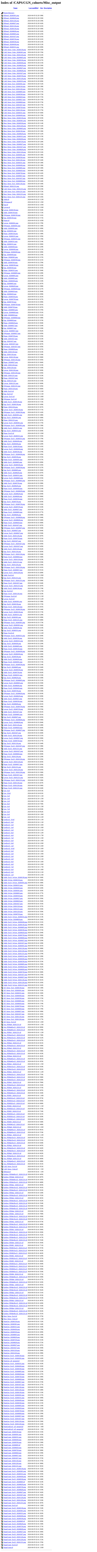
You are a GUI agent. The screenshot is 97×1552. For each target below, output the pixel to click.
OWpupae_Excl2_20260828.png (14, 720)
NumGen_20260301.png (12, 1324)
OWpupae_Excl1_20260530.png (14, 467)
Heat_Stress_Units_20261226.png (15, 126)
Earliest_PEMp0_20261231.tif (13, 1279)
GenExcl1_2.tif (9, 830)
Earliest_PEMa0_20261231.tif (13, 1177)
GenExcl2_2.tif (9, 859)
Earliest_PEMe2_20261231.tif (13, 1222)
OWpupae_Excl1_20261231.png (14, 580)
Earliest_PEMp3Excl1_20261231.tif (15, 1303)
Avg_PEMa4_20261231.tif (12, 1056)
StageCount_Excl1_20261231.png (15, 1503)
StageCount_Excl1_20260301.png (15, 1471)
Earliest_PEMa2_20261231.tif (13, 1193)
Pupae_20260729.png (11, 336)
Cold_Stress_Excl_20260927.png (14, 99)
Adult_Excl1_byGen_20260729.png (15, 935)
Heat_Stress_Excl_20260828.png (14, 181)
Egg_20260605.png (10, 283)
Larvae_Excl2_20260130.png (13, 612)
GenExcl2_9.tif (9, 851)
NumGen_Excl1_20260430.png (14, 1366)
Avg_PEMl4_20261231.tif (12, 1122)
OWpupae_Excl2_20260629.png (14, 693)
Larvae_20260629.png (11, 286)
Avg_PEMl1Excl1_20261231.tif (14, 1098)
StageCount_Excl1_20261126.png (15, 1497)
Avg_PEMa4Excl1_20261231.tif (14, 1059)
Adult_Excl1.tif (9, 391)
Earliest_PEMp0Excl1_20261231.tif (15, 1277)
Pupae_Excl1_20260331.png (13, 475)
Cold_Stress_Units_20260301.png (15, 52)
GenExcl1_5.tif (9, 825)
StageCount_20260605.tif (12, 1445)
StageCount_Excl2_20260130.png (15, 1508)
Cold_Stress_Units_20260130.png (15, 50)
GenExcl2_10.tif (9, 848)
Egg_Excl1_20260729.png (12, 502)
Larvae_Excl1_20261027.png (13, 546)
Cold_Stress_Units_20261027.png (15, 73)
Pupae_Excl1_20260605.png (13, 512)
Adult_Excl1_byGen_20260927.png (15, 940)
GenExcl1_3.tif (9, 827)
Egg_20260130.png (10, 218)
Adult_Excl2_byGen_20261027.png (15, 975)
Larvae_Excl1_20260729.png (13, 507)
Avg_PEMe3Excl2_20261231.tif (14, 1085)
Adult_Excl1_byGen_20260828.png (15, 938)
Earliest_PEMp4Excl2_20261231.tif (15, 1313)
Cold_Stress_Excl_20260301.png (14, 84)
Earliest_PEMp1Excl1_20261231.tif (15, 1287)
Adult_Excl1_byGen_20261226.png (15, 951)
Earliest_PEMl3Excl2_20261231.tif (15, 1266)
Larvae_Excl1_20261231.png (13, 586)
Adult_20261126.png (10, 352)
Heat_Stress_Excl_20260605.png (14, 168)
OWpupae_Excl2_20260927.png (14, 730)
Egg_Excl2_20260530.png (12, 657)
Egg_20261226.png (10, 367)
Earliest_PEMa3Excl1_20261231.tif (15, 1200)
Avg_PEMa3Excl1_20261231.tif (14, 1051)
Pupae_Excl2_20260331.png (13, 675)
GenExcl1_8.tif (9, 833)
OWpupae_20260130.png (12, 215)
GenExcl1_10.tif (9, 819)
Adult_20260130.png (10, 212)
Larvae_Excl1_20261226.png (13, 572)
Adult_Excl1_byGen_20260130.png (15, 877)
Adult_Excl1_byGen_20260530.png (15, 930)
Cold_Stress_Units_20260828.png (15, 71)
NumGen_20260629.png (12, 1337)
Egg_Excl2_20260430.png (12, 643)
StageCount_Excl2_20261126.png (15, 1537)
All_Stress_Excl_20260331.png (14, 993)
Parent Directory (9, 13)
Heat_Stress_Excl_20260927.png (14, 176)
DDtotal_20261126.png (11, 26)
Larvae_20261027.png (11, 344)
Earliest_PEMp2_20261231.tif (13, 1292)
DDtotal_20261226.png (11, 21)
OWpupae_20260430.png (12, 252)
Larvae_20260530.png (11, 265)
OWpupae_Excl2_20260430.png (14, 651)
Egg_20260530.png (10, 268)
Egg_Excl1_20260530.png (12, 457)
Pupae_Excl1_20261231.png (13, 620)
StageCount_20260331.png (12, 1437)
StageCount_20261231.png (12, 1466)
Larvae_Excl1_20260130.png (13, 410)
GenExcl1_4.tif (9, 835)
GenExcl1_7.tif (9, 838)
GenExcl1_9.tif (9, 822)
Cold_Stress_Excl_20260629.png (14, 97)
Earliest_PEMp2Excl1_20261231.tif (15, 1295)
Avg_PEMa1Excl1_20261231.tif (14, 1035)
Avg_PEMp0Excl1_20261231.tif (14, 1130)
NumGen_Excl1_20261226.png (14, 1390)
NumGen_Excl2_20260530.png (14, 1403)
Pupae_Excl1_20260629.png (13, 523)
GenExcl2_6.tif (9, 869)
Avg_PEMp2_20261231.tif (12, 1145)
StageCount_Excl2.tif (11, 1545)
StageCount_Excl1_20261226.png (15, 1500)
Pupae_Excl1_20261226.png (13, 607)
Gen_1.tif (7, 817)
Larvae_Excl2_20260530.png (13, 670)
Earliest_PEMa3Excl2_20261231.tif (15, 1203)
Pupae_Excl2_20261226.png (13, 785)
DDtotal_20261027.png (11, 36)
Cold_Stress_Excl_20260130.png (14, 86)
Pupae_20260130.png (11, 233)
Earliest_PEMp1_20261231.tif (13, 1285)
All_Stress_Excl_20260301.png (14, 990)
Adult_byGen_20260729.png (13, 914)
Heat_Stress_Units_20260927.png (15, 144)
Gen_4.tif (7, 806)
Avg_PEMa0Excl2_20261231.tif (14, 1030)
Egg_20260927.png (10, 328)
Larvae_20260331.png (11, 236)
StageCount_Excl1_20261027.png (15, 1495)
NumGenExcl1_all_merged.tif (13, 1426)
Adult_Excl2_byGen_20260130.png (15, 925)
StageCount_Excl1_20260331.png (15, 1474)
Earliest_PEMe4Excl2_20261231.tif (15, 1240)
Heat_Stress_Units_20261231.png (15, 194)
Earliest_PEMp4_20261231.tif (13, 1308)
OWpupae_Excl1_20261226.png (14, 567)
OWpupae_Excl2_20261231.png (14, 780)
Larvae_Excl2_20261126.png (13, 762)
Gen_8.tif (7, 804)
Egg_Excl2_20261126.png (12, 743)
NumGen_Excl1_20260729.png (14, 1377)
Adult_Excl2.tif (9, 575)
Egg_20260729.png (10, 302)
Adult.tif (6, 199)
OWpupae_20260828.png (12, 318)
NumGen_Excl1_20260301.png (14, 1358)
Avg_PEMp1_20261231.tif (12, 1135)
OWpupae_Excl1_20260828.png (14, 517)
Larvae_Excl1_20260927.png (13, 533)
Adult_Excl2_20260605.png (13, 646)
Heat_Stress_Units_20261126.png (15, 152)
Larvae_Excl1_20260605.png (13, 478)
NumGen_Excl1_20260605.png (14, 1371)
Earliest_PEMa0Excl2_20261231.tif (15, 1179)
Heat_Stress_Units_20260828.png (15, 149)
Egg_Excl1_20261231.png (12, 578)
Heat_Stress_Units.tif (10, 1319)
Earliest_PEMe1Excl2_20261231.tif (15, 1219)
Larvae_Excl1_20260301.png (13, 423)
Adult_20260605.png (10, 278)
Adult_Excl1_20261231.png (13, 562)
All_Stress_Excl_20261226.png (14, 1019)
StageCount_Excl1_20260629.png (15, 1484)
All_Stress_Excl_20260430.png (14, 996)
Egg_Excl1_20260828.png (12, 515)
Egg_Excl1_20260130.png (12, 404)
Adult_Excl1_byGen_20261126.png (15, 948)
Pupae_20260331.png (11, 270)
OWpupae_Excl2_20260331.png (14, 636)
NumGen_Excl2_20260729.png (14, 1411)
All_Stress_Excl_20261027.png (14, 1014)
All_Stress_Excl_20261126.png (14, 1017)
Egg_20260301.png (10, 231)
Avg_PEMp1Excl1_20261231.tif (14, 1137)
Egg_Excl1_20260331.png (12, 431)
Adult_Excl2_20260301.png (13, 601)
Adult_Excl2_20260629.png (13, 659)
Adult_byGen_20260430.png (13, 888)
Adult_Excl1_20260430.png (13, 441)
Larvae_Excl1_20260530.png (13, 465)
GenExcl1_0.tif (9, 843)
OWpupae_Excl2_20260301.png (14, 622)
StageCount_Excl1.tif (11, 1505)
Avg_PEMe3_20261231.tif (12, 1082)
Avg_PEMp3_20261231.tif (12, 1153)
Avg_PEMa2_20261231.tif (12, 1043)
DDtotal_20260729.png (11, 39)
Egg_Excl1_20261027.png (12, 541)
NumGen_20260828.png (12, 1342)
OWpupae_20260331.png (12, 239)
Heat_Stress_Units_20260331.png (15, 136)
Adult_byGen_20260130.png (13, 880)
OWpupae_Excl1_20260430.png (14, 454)
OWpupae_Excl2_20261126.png (14, 759)
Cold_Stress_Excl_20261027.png (14, 105)
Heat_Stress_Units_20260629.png (15, 134)
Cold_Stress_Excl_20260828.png (14, 102)
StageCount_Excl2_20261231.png (15, 1542)
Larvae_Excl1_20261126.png (13, 559)
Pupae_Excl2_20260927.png (13, 764)
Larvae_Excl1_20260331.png (13, 436)
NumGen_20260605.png (12, 1335)
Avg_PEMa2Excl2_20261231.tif (14, 1045)
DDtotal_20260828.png (11, 31)
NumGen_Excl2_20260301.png (14, 1395)
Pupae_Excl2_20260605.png (13, 714)
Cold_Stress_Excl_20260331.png (14, 113)
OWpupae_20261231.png (12, 386)
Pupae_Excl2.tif (9, 633)
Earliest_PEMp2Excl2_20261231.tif (15, 1298)
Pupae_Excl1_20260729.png (13, 538)
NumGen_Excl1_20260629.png (14, 1374)
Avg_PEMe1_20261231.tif (12, 1064)
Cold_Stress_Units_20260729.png (15, 76)
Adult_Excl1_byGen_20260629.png (15, 932)
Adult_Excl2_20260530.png (13, 638)
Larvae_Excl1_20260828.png (13, 520)
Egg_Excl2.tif (8, 591)
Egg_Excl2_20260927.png (12, 717)
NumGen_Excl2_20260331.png (14, 1398)
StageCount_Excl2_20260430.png (15, 1516)
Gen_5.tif (7, 796)
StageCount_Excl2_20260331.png (15, 1513)
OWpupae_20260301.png (12, 226)
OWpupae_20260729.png (12, 304)
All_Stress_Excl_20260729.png (14, 1006)
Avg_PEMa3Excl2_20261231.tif (14, 1053)
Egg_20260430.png (10, 254)
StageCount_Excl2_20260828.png (15, 1529)
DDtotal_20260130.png (11, 29)
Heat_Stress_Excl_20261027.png (14, 178)
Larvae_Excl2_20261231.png (13, 777)
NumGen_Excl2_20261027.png (14, 1419)
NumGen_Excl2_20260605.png (14, 1405)
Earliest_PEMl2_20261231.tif (13, 1256)
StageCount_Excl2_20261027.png (15, 1534)
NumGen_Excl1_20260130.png (14, 1356)
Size (41, 8)
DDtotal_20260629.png (11, 18)
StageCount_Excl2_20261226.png (15, 1539)
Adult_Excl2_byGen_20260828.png (15, 969)
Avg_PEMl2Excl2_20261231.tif (14, 1109)
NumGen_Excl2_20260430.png (14, 1400)
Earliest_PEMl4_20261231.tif (13, 1274)
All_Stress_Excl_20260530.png (14, 998)
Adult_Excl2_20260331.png (13, 615)
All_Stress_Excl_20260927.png (14, 1011)
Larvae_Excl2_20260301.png (13, 625)
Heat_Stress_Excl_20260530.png (14, 157)
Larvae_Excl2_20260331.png (13, 641)
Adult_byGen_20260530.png (13, 896)
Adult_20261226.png (10, 365)
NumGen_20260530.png (12, 1332)
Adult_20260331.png (10, 241)
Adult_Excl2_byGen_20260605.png (15, 964)
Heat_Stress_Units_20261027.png (15, 147)
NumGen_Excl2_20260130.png (14, 1392)
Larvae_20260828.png (11, 312)
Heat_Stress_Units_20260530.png (15, 123)
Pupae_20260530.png (11, 297)
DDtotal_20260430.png (11, 44)
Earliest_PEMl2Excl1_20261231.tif (15, 1253)
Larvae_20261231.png (11, 383)
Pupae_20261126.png (11, 389)
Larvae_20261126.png (11, 357)
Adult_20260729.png (10, 307)
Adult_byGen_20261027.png (13, 904)
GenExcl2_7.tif (9, 867)
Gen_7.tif (7, 809)
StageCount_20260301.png (12, 1434)
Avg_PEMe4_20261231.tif (12, 1088)
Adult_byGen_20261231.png (13, 909)
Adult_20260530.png (10, 262)
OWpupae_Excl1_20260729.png (14, 504)
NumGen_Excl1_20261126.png (14, 1387)
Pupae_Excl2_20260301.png (13, 662)
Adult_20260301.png (10, 228)
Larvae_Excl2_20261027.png (13, 751)
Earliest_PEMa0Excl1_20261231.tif (15, 1174)
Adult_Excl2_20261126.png (13, 725)
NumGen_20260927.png (12, 1345)
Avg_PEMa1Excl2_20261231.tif (14, 1038)
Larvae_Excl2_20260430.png (13, 654)
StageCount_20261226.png (12, 1463)
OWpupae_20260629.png (12, 289)
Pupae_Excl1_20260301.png (13, 459)
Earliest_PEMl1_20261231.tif (13, 1245)
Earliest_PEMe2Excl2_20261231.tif (15, 1227)
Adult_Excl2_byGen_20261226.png (15, 982)
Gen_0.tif (7, 814)
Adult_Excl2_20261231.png (13, 749)
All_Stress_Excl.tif (10, 1022)
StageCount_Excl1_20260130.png (15, 1469)
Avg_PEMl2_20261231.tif (12, 1106)
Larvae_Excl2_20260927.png (13, 738)
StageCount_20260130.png (12, 1432)
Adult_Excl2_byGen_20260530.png (15, 961)
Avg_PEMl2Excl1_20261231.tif (14, 1103)
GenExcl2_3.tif (9, 856)
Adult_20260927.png (10, 325)
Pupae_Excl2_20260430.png (13, 688)
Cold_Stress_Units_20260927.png (15, 68)
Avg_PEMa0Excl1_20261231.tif (14, 1027)
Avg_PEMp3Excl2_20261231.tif (14, 1156)
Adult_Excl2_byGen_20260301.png (15, 946)
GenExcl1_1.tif (9, 846)
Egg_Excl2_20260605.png (12, 667)
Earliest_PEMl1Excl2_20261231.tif (15, 1250)
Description (48, 8)
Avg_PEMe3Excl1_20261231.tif (14, 1080)
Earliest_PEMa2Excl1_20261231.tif (15, 1190)
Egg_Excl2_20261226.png (12, 756)
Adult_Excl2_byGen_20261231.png (15, 985)
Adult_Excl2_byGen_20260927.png (15, 977)
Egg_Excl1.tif (8, 394)
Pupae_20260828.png (11, 349)
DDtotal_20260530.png (11, 42)
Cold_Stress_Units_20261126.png (15, 78)
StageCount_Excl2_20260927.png (15, 1532)
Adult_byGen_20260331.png (13, 885)
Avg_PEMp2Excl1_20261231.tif (14, 1143)
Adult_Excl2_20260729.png (13, 672)
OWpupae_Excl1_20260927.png (14, 528)
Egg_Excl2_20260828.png (12, 704)
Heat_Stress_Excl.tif (10, 1316)
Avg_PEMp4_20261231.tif (12, 1158)
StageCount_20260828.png (12, 1453)
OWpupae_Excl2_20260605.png (14, 680)
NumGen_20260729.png (12, 1340)
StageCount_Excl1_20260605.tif (14, 1482)
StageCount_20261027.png (12, 1458)
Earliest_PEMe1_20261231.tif (13, 1214)
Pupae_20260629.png (11, 323)
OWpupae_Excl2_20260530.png (14, 664)
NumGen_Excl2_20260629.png (14, 1408)
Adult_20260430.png (10, 247)
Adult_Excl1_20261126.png (13, 536)
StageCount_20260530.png (12, 1442)
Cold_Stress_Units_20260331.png (15, 81)
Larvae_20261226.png (11, 370)
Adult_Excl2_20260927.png (13, 699)
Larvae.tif (7, 207)
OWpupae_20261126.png (12, 360)
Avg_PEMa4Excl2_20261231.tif (14, 1061)
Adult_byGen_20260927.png (13, 898)
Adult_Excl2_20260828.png (13, 685)
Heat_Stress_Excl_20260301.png (14, 155)
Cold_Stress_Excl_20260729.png (14, 107)
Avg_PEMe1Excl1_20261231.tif (14, 1066)
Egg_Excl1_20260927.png (12, 530)
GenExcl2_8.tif (9, 862)
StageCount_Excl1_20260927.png (15, 1492)
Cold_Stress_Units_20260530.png (15, 60)
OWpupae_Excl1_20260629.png (14, 491)
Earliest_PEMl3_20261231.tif (13, 1261)
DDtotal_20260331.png (11, 47)
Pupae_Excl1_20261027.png (13, 583)
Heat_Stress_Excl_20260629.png (14, 170)
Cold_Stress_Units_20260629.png (15, 65)
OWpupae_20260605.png (12, 273)
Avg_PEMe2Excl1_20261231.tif (14, 1074)
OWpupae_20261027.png (12, 346)
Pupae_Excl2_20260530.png (13, 701)
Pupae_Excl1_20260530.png (13, 499)
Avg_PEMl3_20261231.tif (12, 1111)
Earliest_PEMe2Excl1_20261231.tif (15, 1224)
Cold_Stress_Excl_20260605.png (14, 92)
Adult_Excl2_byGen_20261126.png (15, 980)
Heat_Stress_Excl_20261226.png (14, 160)
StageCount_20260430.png (12, 1440)
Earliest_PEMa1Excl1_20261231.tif (15, 1182)
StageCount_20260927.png (12, 1455)
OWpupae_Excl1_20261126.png (14, 554)
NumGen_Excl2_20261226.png (14, 1424)
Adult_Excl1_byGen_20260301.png (15, 883)
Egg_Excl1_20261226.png (12, 565)
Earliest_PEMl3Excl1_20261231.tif (15, 1264)
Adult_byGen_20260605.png (13, 893)
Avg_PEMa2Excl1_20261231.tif (14, 1040)
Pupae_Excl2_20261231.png (13, 788)
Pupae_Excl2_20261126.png (13, 783)
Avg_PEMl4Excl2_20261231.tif (14, 1124)
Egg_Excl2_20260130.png (12, 604)
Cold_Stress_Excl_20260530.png (14, 94)
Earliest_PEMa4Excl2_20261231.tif (15, 1208)
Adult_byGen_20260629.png (13, 901)
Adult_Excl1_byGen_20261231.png (15, 953)
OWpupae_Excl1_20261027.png (14, 544)
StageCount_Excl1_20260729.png (15, 1487)
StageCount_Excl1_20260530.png (15, 1479)
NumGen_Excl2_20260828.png (14, 1413)
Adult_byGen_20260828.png (13, 919)
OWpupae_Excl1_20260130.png (14, 412)
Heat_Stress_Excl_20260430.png (14, 165)
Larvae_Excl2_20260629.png (13, 696)
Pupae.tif (6, 220)
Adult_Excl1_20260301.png (13, 415)
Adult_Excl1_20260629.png (13, 473)
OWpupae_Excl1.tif (10, 399)
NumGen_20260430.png (12, 1329)
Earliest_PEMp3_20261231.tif (13, 1300)
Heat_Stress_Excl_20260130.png (14, 131)
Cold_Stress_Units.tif (11, 1169)
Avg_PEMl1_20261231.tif (12, 1095)
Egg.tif (6, 205)
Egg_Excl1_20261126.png (12, 551)
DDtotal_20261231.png (11, 186)
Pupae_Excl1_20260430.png (13, 488)
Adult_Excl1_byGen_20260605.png (15, 927)
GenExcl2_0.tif (9, 872)
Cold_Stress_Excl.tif (10, 1166)
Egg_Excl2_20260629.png (12, 678)
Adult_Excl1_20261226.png (13, 549)
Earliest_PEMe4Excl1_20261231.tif (15, 1237)
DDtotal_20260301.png (11, 15)
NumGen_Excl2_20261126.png (14, 1421)
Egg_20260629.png (10, 294)
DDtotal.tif (7, 1172)
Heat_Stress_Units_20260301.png (15, 120)
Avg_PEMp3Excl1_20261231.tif (14, 1151)
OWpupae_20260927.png (12, 333)
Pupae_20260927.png (11, 362)
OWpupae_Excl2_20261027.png (14, 746)
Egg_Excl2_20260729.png (12, 691)
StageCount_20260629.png (12, 1448)
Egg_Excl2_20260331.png (12, 630)
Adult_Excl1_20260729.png (13, 483)
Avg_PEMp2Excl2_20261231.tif (14, 1148)
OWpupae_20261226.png (12, 373)
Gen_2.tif (7, 801)
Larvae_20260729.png (11, 299)
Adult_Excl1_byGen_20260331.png (15, 917)
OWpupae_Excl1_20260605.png (14, 480)
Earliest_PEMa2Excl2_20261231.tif (15, 1195)
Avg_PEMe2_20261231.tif (12, 1072)
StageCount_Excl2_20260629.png (15, 1524)
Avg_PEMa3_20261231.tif (12, 1048)
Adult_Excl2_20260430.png (13, 628)
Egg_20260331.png (10, 244)
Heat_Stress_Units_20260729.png (15, 142)
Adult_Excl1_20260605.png (13, 462)
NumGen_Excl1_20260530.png (14, 1369)
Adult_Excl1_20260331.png (13, 428)
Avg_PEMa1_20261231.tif (12, 1032)
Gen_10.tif (7, 793)
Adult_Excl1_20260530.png (13, 452)
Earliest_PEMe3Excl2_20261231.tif (15, 1235)
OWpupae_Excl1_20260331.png (14, 438)
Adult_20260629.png (10, 291)
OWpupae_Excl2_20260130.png (14, 609)
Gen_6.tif (7, 812)
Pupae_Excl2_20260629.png (13, 727)
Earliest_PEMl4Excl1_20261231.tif (15, 1269)
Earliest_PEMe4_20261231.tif (13, 1243)
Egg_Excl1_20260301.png (12, 417)
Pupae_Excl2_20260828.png (13, 754)
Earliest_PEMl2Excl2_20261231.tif (15, 1258)
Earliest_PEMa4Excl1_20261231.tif (15, 1206)
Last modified (33, 8)
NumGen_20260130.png (12, 1321)
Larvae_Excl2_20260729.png (13, 709)
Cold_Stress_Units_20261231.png (15, 189)
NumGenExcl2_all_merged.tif (13, 1429)
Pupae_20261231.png (11, 420)
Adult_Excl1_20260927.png (13, 509)
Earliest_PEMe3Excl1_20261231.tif (15, 1232)
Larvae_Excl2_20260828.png (13, 722)
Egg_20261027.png (10, 341)
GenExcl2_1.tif (9, 875)
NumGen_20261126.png (12, 1350)
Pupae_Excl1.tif (9, 433)
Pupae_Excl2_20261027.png (13, 775)
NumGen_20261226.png (12, 1353)
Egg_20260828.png (10, 320)
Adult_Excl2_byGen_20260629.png (15, 967)
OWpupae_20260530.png (12, 260)
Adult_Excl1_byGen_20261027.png (15, 943)
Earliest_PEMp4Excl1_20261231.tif (15, 1311)
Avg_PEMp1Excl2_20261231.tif (14, 1140)
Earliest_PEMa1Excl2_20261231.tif (15, 1187)
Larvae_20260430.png (11, 249)
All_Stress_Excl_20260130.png (14, 988)
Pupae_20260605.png (11, 310)
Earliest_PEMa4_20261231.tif (13, 1211)
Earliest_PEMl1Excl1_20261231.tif (15, 1248)
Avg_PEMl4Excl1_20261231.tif (14, 1119)
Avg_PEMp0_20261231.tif (12, 1127)
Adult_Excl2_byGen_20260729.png (15, 972)
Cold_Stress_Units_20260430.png (15, 63)
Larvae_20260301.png (11, 223)
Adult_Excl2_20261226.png (13, 735)
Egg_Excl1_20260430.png (12, 444)
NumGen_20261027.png (12, 1348)
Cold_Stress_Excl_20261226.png (14, 89)
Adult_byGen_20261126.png (13, 906)
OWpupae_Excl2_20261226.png (14, 772)
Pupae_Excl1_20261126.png (13, 593)
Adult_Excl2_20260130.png (13, 588)
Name (15, 8)
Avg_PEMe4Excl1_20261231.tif (14, 1090)
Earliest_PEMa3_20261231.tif (13, 1198)
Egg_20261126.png (10, 354)
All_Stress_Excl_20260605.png (14, 1001)
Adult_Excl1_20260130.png (13, 402)
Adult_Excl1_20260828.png (13, 496)
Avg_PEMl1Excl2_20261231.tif (14, 1101)
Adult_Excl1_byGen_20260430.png (15, 922)
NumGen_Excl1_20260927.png (14, 1382)
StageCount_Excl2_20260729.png (15, 1526)
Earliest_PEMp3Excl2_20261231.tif (15, 1306)
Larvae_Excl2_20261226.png (13, 770)
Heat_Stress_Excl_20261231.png (14, 197)
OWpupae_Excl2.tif (10, 596)
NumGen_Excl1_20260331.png (14, 1363)
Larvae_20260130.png (11, 210)
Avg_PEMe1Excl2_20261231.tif (14, 1069)
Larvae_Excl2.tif (9, 599)
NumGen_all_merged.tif (12, 1361)
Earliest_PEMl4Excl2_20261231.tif (15, 1271)
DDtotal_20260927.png (11, 23)
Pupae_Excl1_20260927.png (13, 570)
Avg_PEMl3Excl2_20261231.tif (14, 1116)
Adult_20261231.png (10, 375)
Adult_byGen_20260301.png (13, 890)
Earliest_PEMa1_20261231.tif (13, 1185)
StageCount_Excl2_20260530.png (15, 1518)
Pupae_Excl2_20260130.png (13, 649)
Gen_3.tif (7, 798)
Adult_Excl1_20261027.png (13, 525)
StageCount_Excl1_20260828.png (15, 1490)
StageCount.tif (8, 1547)
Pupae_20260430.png (11, 281)
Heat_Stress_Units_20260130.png (15, 118)
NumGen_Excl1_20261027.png (14, 1384)
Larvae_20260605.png (11, 276)
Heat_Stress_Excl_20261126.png (14, 184)
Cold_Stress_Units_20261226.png (15, 55)
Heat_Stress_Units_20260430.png (15, 139)
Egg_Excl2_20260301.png (12, 617)
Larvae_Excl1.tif (9, 396)
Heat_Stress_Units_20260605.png (15, 128)
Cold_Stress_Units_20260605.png (15, 57)
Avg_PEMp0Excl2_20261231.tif (14, 1132)
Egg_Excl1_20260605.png (12, 470)
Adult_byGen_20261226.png (13, 911)
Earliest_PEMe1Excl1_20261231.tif (15, 1216)
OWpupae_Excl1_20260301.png (14, 425)
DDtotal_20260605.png (11, 34)
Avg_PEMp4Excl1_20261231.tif (14, 1161)
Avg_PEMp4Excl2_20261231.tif (14, 1164)
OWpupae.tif (8, 202)
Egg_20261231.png (10, 381)
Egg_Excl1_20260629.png (12, 486)
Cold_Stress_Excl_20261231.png (14, 191)
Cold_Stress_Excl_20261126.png (14, 110)
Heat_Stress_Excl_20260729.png (14, 173)
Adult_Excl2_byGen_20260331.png (15, 956)
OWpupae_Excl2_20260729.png (14, 706)
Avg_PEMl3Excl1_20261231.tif (14, 1114)
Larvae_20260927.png (11, 331)
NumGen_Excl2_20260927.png (14, 1416)
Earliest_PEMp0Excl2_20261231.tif (15, 1282)
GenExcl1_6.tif (9, 840)
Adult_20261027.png (10, 339)
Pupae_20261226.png (11, 407)
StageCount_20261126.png (12, 1461)
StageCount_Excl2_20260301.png (15, 1511)
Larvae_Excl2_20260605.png (13, 683)
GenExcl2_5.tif (9, 854)
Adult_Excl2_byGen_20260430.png (15, 959)
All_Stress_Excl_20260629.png (14, 1003)
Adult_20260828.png (10, 315)
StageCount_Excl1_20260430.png (15, 1476)
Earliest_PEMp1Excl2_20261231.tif (15, 1290)
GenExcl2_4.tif (9, 864)
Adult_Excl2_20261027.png (13, 712)
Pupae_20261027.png (11, 378)
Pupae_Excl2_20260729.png (13, 741)
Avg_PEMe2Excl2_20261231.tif (14, 1077)
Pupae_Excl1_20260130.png (13, 446)
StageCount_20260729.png (12, 1450)
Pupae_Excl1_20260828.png (13, 557)
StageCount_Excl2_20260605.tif (14, 1521)
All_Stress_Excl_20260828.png (14, 1009)
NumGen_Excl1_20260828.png (14, 1379)
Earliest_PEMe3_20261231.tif (13, 1229)
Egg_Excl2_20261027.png (12, 733)
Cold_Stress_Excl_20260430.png (14, 115)
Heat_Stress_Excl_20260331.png (14, 163)
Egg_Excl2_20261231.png (12, 767)
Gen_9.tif (7, 791)
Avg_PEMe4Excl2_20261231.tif (14, 1093)
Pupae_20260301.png (11, 257)
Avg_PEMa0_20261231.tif (12, 1024)
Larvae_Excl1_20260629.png (13, 494)
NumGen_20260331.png (12, 1327)
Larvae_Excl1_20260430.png (13, 449)
